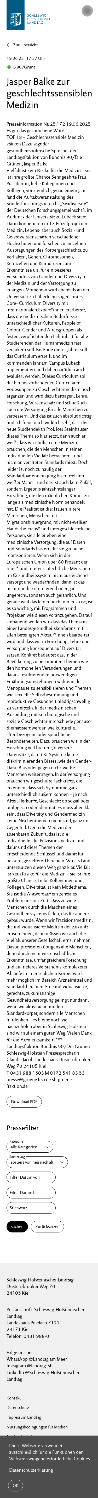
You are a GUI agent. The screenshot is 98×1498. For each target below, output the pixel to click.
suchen (17, 1226)
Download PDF (24, 1101)
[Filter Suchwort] (31, 1208)
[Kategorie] (30, 1147)
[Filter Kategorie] (30, 1147)
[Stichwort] (31, 1208)
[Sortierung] (37, 1162)
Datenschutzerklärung (31, 1470)
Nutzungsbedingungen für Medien (37, 1427)
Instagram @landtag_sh (30, 1365)
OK (16, 1485)
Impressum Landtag (24, 1417)
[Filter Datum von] (31, 1177)
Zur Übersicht (25, 44)
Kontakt (14, 1398)
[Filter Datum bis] (31, 1192)
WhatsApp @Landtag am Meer (37, 1359)
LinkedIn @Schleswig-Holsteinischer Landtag (43, 1376)
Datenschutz (18, 1407)
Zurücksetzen (47, 1226)
